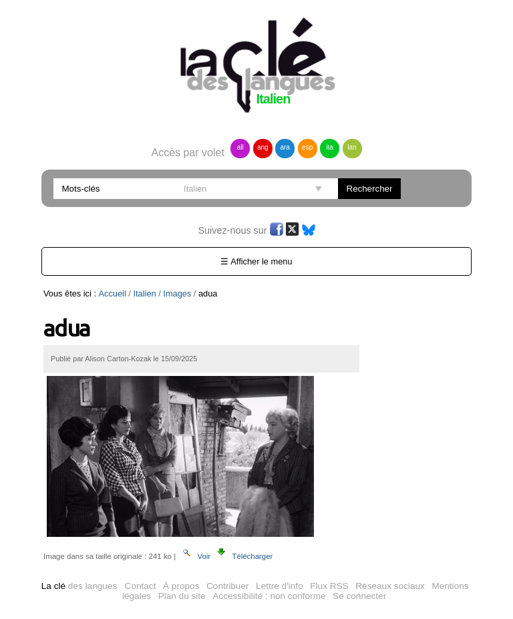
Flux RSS (329, 586)
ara (284, 147)
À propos (181, 586)
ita (329, 147)
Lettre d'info (279, 586)
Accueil (112, 293)
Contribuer (227, 586)
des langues (79, 586)
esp (307, 147)
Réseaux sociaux (390, 586)
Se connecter (359, 596)
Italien (144, 293)
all (240, 147)
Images (177, 293)
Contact (140, 586)
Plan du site (182, 596)
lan (351, 147)
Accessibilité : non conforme (268, 596)
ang (263, 147)
